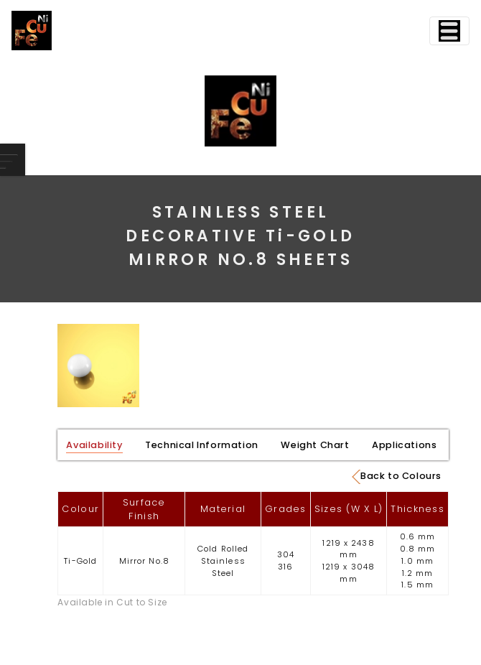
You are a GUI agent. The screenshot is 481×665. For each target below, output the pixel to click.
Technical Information (201, 445)
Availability (94, 445)
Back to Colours (397, 477)
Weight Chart (315, 445)
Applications (404, 445)
